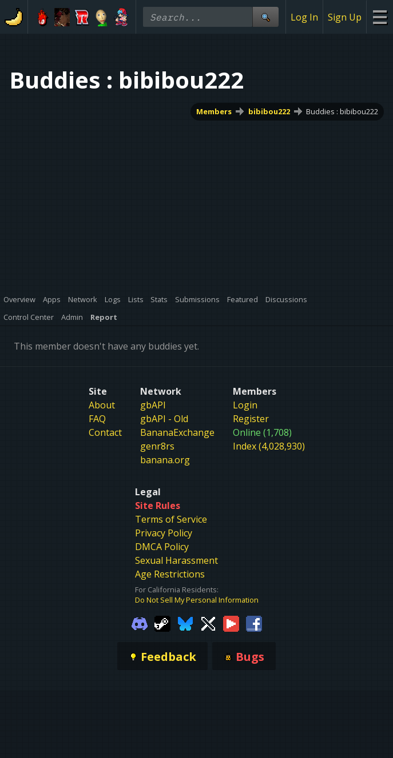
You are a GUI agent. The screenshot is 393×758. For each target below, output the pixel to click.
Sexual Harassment (176, 560)
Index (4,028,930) (269, 446)
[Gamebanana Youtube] (231, 622)
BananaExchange (177, 432)
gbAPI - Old (164, 418)
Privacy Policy (163, 533)
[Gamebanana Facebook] (254, 622)
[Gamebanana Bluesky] (185, 622)
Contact (105, 432)
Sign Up (345, 17)
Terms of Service (171, 519)
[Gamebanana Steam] (162, 622)
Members (214, 111)
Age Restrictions (170, 574)
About (102, 405)
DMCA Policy (162, 546)
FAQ (97, 418)
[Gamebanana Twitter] (208, 622)
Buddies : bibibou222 (342, 111)
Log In (304, 17)
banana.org (165, 460)
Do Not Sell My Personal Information (197, 600)
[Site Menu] (379, 17)
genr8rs (157, 446)
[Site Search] (265, 17)
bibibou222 (269, 111)
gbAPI (153, 405)
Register (251, 418)
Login (245, 405)
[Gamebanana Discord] (139, 622)
